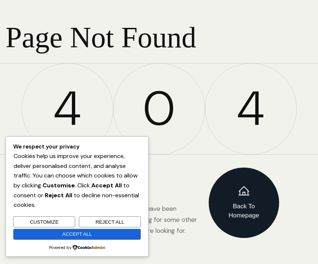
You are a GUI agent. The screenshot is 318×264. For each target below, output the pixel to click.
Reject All (109, 222)
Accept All (77, 234)
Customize (44, 222)
